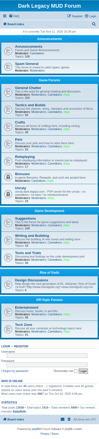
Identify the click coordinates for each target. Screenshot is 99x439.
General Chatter (28, 88)
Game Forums (49, 80)
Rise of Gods (49, 272)
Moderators (37, 70)
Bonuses (22, 174)
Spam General (27, 64)
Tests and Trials (28, 253)
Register (21, 346)
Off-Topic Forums (49, 300)
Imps (66, 94)
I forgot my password (14, 371)
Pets (18, 139)
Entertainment (27, 307)
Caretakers (37, 53)
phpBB (36, 429)
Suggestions (25, 218)
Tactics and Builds (30, 105)
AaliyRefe (19, 411)
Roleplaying (25, 157)
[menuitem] (14, 16)
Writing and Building (32, 236)
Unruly (20, 188)
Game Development (49, 211)
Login (5, 346)
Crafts (20, 122)
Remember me (65, 371)
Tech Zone (23, 325)
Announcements (49, 39)
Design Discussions (31, 280)
